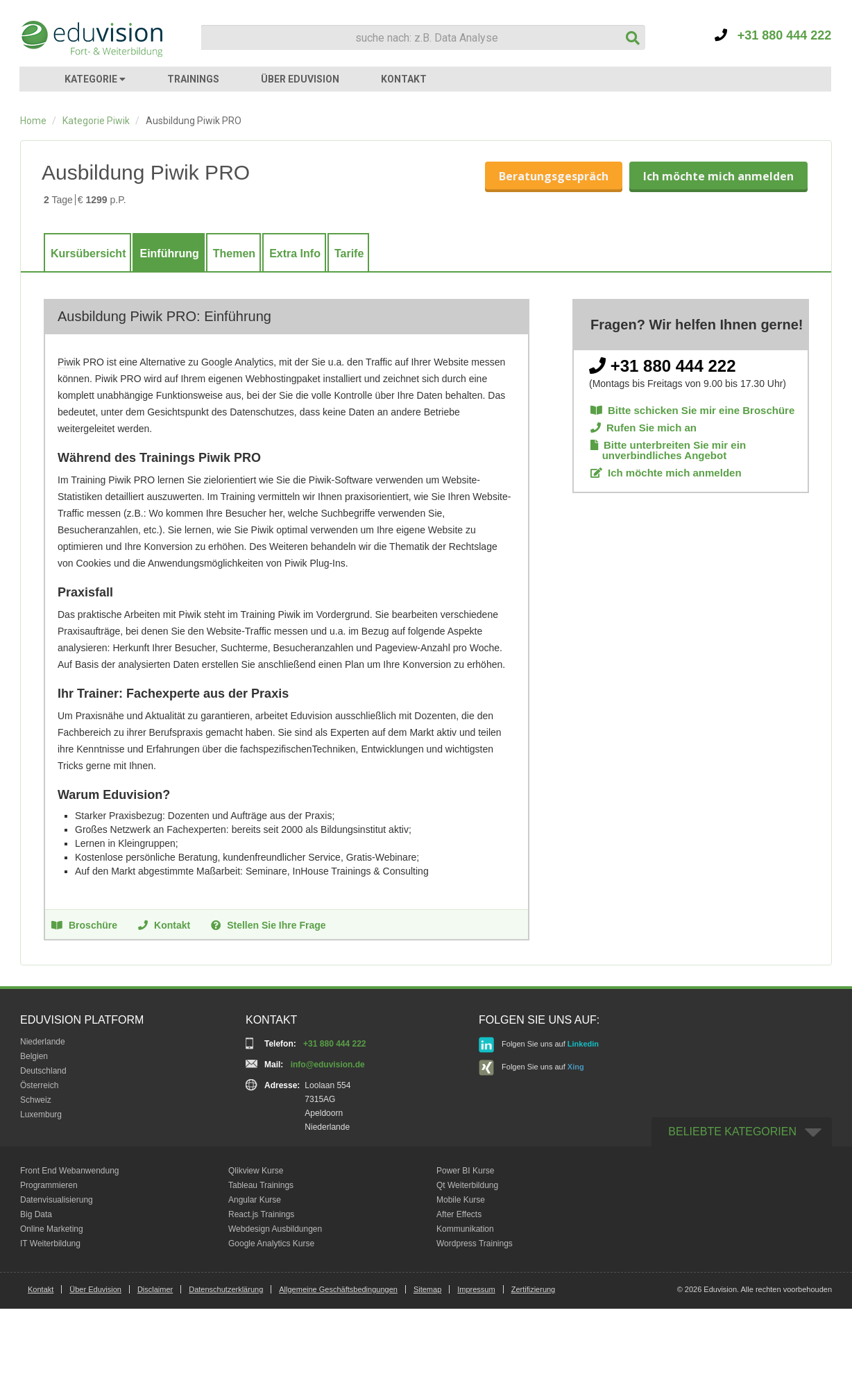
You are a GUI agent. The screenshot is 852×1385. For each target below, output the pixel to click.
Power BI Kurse (465, 1171)
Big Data (36, 1214)
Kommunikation (465, 1229)
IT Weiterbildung (50, 1243)
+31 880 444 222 (773, 35)
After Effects (459, 1214)
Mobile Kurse (460, 1200)
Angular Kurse (254, 1200)
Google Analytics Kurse (271, 1243)
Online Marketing (51, 1229)
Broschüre (84, 924)
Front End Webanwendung (69, 1171)
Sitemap (427, 1289)
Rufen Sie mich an (643, 427)
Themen (234, 253)
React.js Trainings (261, 1214)
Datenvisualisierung (56, 1200)
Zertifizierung (533, 1289)
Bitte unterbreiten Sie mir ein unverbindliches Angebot (668, 450)
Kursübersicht (88, 253)
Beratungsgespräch (553, 176)
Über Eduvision (95, 1289)
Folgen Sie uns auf (539, 1045)
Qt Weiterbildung (467, 1185)
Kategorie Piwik (96, 120)
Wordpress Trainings (474, 1243)
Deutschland (43, 1071)
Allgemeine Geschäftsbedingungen (338, 1289)
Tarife (349, 253)
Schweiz (35, 1100)
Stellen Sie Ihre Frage (268, 924)
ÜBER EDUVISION (300, 79)
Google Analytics (237, 362)
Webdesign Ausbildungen (275, 1229)
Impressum (476, 1289)
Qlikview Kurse (255, 1171)
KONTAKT (404, 79)
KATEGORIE (95, 79)
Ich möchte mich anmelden (718, 176)
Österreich (39, 1085)
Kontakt (164, 924)
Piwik (69, 362)
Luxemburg (41, 1114)
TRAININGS (193, 79)
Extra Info (295, 253)
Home (33, 120)
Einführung (168, 253)
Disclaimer (155, 1289)
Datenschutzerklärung (226, 1289)
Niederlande (42, 1042)
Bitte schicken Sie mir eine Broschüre (692, 410)
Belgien (34, 1056)
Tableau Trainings (260, 1185)
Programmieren (49, 1185)
